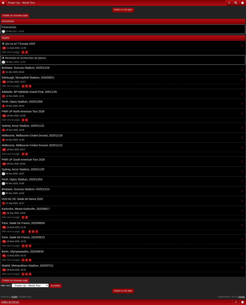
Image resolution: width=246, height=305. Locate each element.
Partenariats (9, 27)
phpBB (14, 297)
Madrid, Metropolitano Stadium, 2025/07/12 (27, 265)
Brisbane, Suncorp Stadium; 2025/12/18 (25, 67)
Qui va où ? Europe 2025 (20, 43)
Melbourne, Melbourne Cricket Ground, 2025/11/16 (32, 135)
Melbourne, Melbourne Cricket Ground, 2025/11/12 (32, 145)
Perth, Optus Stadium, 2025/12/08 (22, 101)
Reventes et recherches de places (25, 57)
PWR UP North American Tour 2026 (23, 111)
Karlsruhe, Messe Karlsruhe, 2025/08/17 (26, 208)
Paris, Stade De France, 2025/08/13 (23, 237)
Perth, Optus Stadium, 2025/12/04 (22, 179)
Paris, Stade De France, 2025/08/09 (23, 223)
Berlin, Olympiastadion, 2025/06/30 (23, 251)
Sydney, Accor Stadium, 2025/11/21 (23, 125)
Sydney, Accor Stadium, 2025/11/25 (23, 169)
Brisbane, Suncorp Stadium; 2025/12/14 (25, 189)
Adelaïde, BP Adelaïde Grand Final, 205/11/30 (29, 91)
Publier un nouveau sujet (15, 15)
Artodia (242, 297)
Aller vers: (6, 285)
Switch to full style (123, 9)
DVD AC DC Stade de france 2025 (22, 199)
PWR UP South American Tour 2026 (23, 159)
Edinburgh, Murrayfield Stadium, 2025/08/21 (28, 77)
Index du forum (10, 301)
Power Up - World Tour (21, 2)
